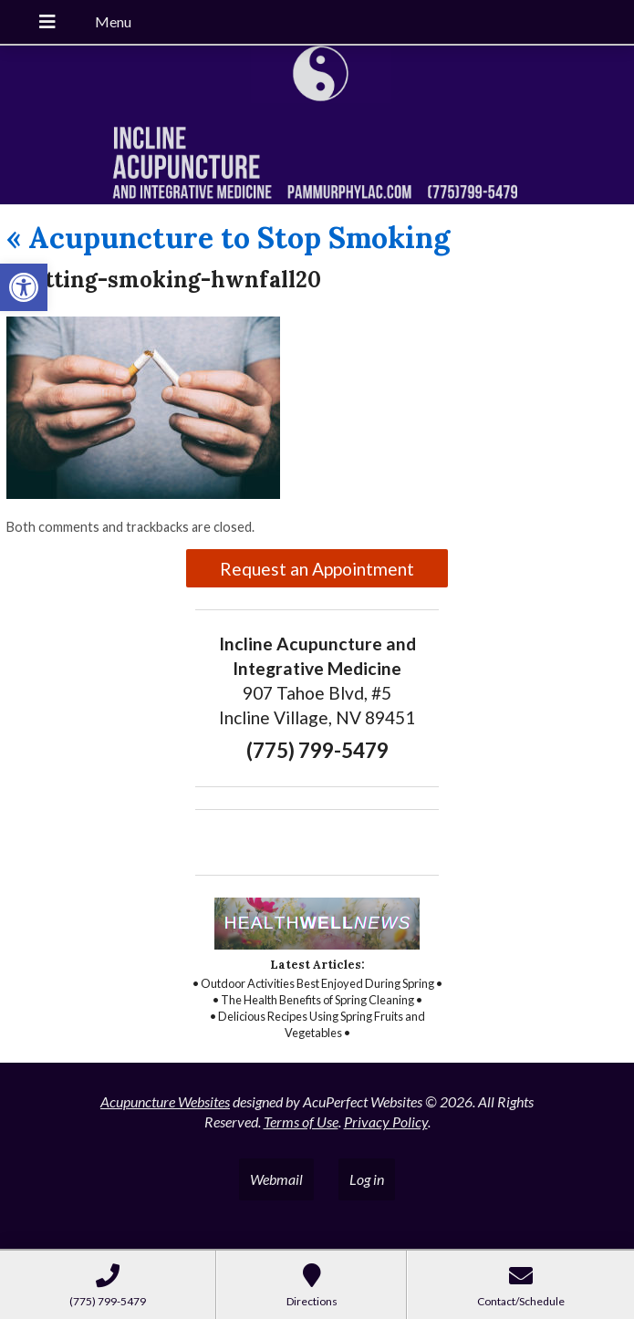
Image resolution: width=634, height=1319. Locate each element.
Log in (366, 1179)
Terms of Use (301, 1121)
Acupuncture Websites (165, 1101)
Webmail (276, 1179)
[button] (23, 287)
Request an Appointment (317, 568)
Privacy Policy (386, 1121)
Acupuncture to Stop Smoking (228, 237)
